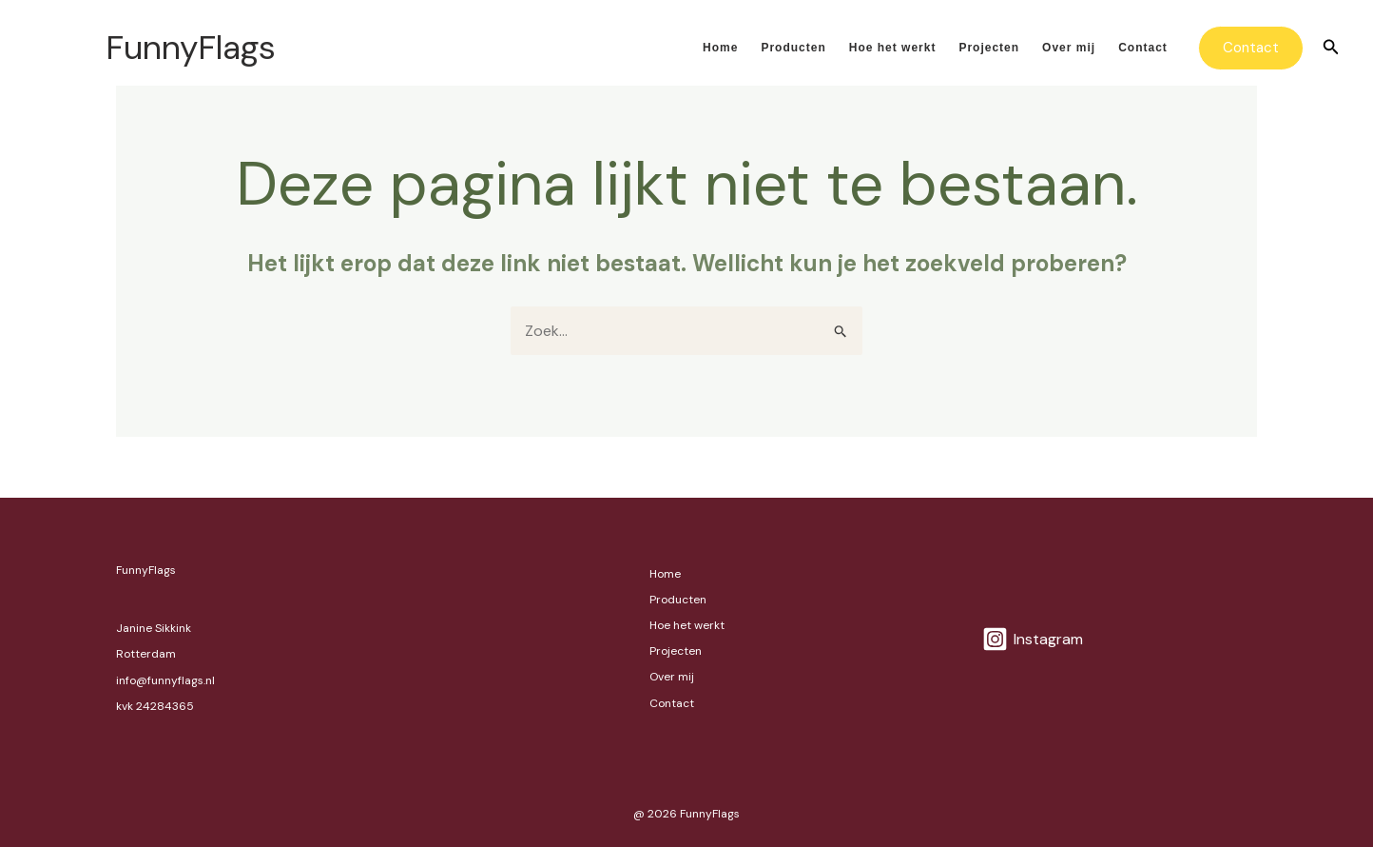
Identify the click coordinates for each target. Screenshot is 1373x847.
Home (720, 47)
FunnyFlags (191, 47)
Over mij (1068, 47)
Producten (793, 47)
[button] (1251, 48)
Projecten (988, 47)
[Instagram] (1033, 639)
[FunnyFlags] (61, 47)
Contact (1143, 47)
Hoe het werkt (893, 47)
